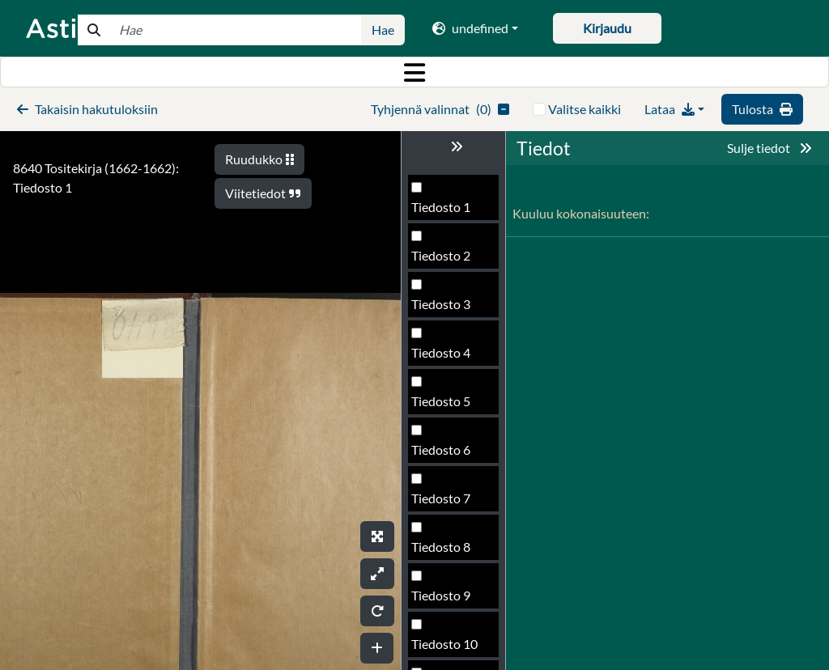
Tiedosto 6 (440, 449)
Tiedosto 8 (440, 546)
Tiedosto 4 (440, 352)
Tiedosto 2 (440, 255)
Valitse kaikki (584, 109)
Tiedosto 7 (440, 498)
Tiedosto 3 (440, 304)
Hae (383, 29)
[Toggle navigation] (414, 72)
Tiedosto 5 (440, 401)
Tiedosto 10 (444, 643)
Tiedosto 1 (440, 206)
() (440, 109)
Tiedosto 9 (440, 595)
